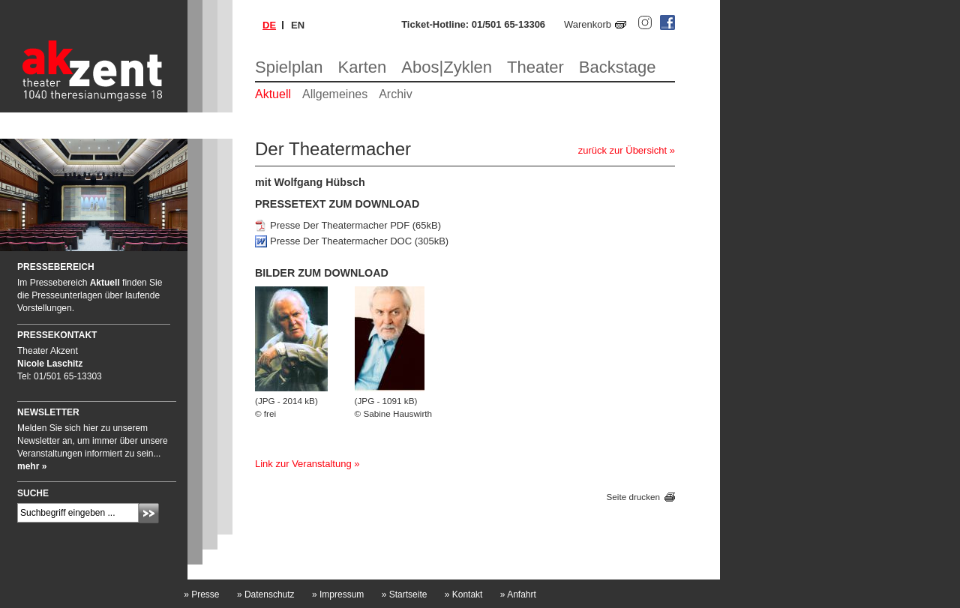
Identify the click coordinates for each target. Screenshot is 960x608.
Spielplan (289, 67)
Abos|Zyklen (446, 67)
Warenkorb (587, 24)
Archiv (395, 94)
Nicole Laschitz (49, 363)
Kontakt (464, 594)
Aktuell (273, 94)
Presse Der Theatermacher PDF (340, 225)
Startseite (405, 594)
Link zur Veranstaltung (303, 463)
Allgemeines (335, 94)
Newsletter (48, 412)
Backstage (617, 67)
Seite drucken (633, 497)
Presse (201, 594)
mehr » (31, 466)
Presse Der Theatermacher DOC (341, 241)
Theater (535, 67)
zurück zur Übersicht (622, 150)
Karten (362, 67)
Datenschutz (266, 594)
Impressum (338, 594)
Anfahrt (518, 594)
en (297, 25)
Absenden (149, 513)
